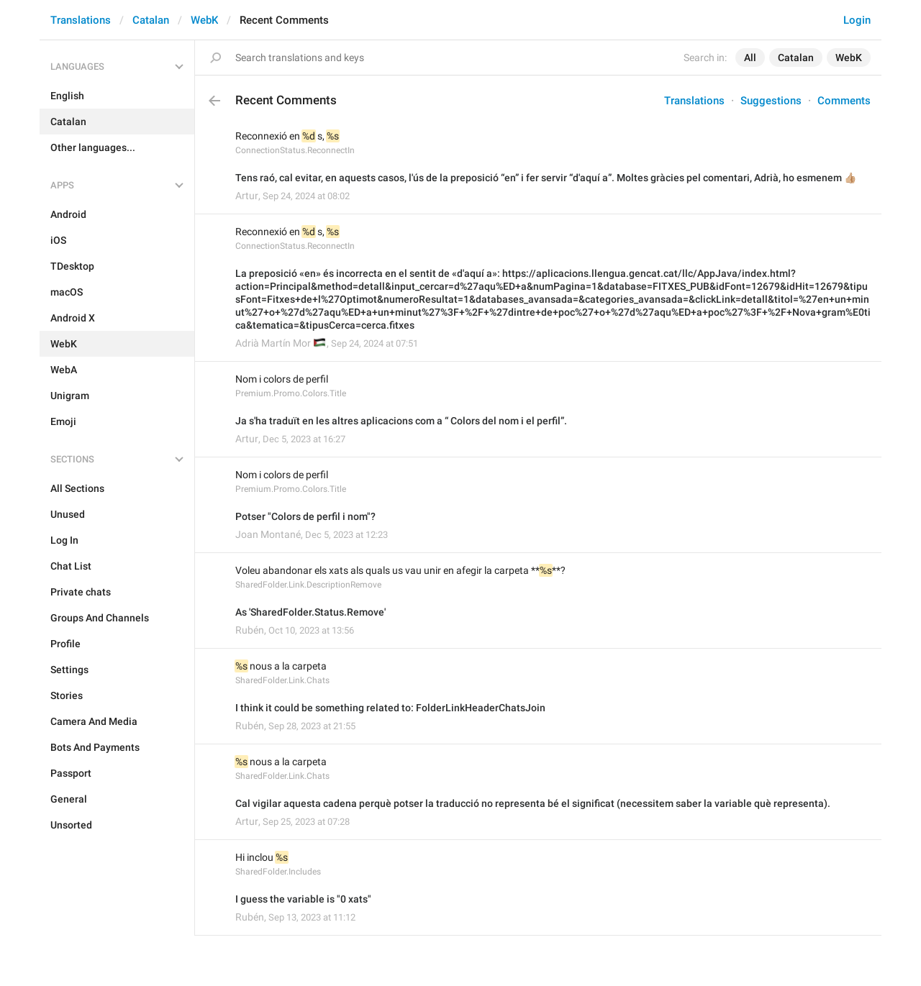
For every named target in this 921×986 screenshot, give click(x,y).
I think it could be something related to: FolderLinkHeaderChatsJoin (390, 707)
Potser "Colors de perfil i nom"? (305, 516)
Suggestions (771, 100)
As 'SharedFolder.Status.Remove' (310, 612)
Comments (844, 100)
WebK (204, 20)
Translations (80, 20)
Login (857, 20)
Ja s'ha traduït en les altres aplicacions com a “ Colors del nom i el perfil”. (401, 420)
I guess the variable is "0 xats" (303, 899)
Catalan (150, 20)
